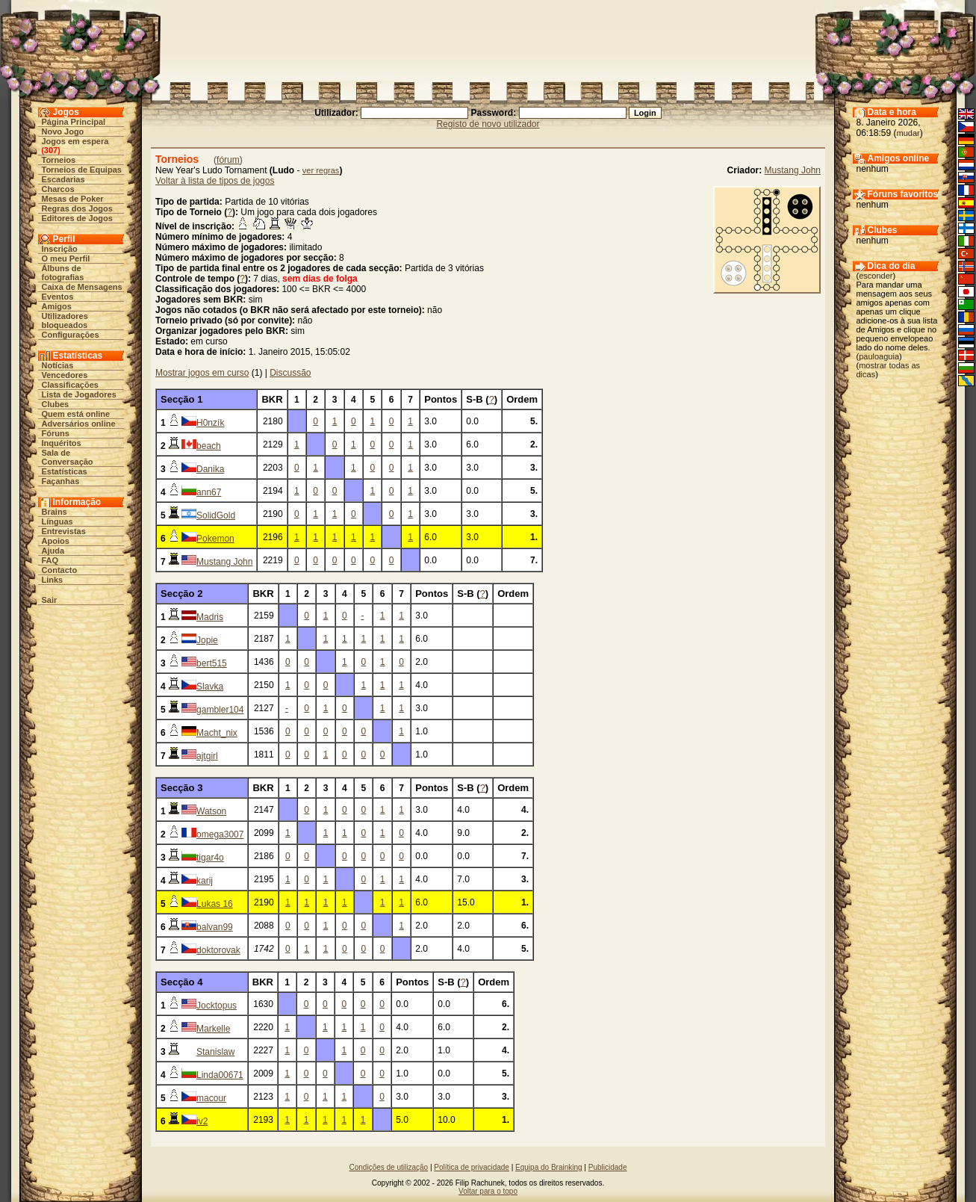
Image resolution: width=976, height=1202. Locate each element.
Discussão (290, 373)
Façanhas (61, 481)
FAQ (50, 560)
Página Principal (74, 121)
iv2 (202, 1121)
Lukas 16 (214, 904)
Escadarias (63, 179)
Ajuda (53, 550)
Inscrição (60, 248)
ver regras (321, 170)
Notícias (58, 365)
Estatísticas (64, 471)
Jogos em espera (75, 141)
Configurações (70, 334)
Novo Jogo (63, 131)
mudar (908, 132)
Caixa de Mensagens (82, 286)
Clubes (55, 404)
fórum (228, 160)
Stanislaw (215, 1052)
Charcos (58, 189)
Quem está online (76, 413)
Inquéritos (61, 443)
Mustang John (793, 170)
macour (211, 1098)
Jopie (207, 640)
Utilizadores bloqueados (65, 320)
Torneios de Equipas (82, 169)
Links (52, 579)
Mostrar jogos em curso (202, 373)
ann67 (208, 492)
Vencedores (65, 375)
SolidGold (215, 515)
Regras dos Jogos (77, 208)
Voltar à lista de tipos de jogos (214, 181)
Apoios (55, 540)
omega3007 (219, 834)
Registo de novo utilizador (487, 124)
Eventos (58, 296)
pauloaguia (879, 356)
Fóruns (55, 433)
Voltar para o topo (488, 1191)
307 (50, 150)
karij (204, 881)
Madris (209, 617)
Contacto (60, 570)
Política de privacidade (471, 1167)
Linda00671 (219, 1075)
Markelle (213, 1028)
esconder (875, 275)
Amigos (57, 306)
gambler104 (219, 709)
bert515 (211, 663)
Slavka (209, 686)
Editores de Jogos (77, 218)
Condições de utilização (389, 1167)
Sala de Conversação (67, 457)
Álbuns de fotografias (63, 273)
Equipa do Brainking (548, 1167)
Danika (210, 469)
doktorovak (218, 950)
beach (208, 446)
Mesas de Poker (73, 198)
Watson (211, 811)
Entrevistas (64, 531)
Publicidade (607, 1167)
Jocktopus (216, 1005)
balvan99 (214, 927)
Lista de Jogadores (79, 394)
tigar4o (210, 857)
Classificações (70, 384)
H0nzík (210, 423)
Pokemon (215, 538)
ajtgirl (207, 756)
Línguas (57, 521)
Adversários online (79, 423)
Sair (49, 599)
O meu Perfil (66, 258)
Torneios (59, 159)
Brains (54, 511)
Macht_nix (216, 733)
